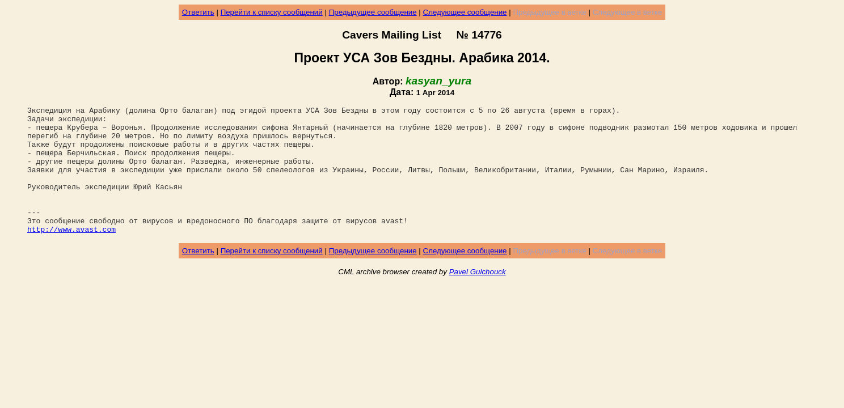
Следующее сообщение (465, 12)
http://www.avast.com (71, 254)
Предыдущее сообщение (373, 12)
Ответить (198, 12)
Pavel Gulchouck (477, 297)
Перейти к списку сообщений (272, 12)
